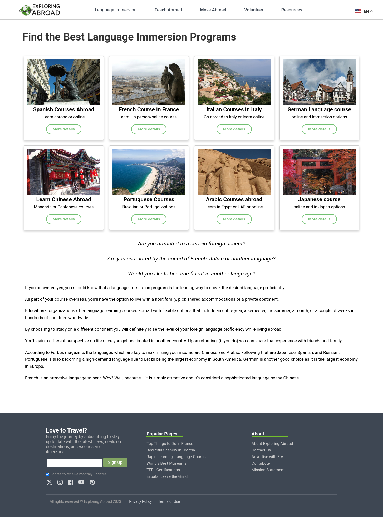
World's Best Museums (166, 463)
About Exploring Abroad (272, 443)
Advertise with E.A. (268, 456)
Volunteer (253, 9)
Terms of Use (169, 501)
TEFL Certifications (163, 470)
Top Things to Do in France (169, 443)
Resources (291, 9)
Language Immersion (116, 9)
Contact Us (261, 450)
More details (63, 129)
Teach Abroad (168, 9)
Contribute (261, 463)
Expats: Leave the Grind (167, 476)
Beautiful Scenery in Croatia (170, 450)
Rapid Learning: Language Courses (177, 456)
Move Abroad (213, 9)
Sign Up (115, 462)
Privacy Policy (140, 501)
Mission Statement (268, 470)
